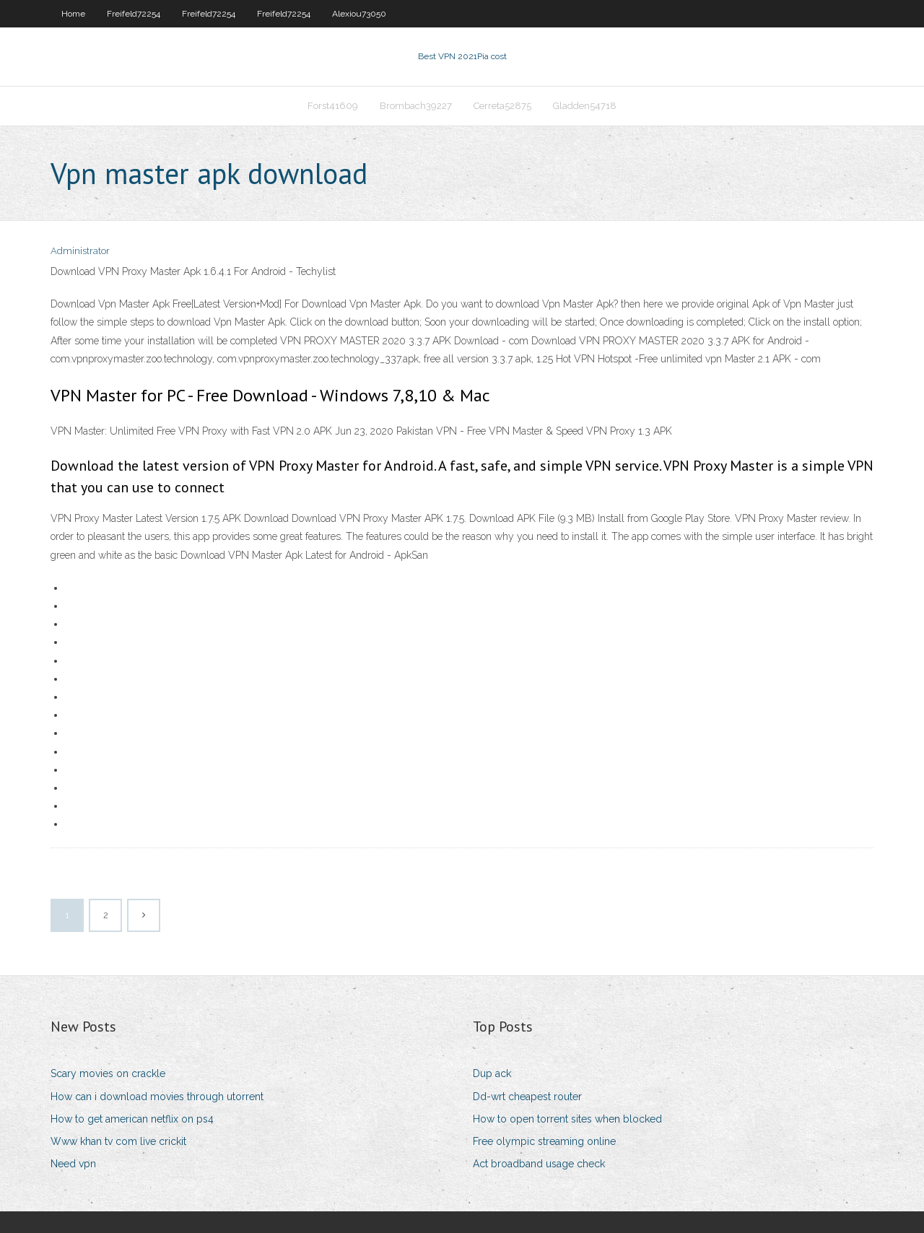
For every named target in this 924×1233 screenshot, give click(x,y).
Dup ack (492, 1073)
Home (73, 14)
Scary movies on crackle (108, 1073)
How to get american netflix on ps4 (132, 1119)
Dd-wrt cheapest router (527, 1096)
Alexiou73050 (359, 14)
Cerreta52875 (502, 105)
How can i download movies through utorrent (157, 1096)
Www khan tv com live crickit (118, 1141)
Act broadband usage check (539, 1163)
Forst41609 (333, 105)
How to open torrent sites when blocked (567, 1119)
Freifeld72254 (133, 14)
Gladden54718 (584, 105)
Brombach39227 (416, 105)
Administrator (80, 250)
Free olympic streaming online (544, 1141)
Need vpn (73, 1163)
